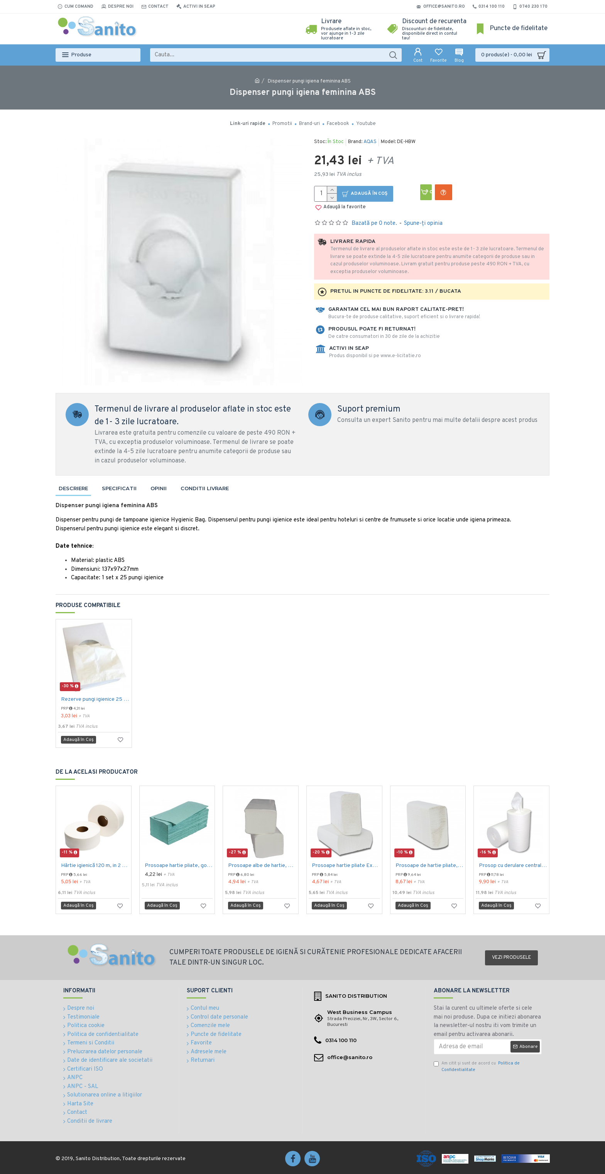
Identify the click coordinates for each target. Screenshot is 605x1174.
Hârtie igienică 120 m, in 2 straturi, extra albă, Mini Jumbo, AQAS (95, 865)
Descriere (73, 488)
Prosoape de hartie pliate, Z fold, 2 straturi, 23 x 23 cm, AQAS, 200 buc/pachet (429, 865)
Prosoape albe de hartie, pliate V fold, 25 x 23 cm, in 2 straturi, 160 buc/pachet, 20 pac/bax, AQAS (262, 865)
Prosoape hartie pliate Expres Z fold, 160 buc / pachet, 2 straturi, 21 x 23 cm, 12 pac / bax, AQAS (346, 865)
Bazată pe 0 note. (374, 223)
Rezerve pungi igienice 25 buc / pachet (95, 699)
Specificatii (119, 488)
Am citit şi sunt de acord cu (477, 1067)
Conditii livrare (205, 488)
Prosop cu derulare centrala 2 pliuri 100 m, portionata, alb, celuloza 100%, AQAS (513, 865)
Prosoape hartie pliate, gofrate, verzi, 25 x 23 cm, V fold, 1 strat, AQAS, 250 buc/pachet (179, 865)
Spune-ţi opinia (423, 223)
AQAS (370, 142)
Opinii (158, 488)
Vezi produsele (511, 958)
